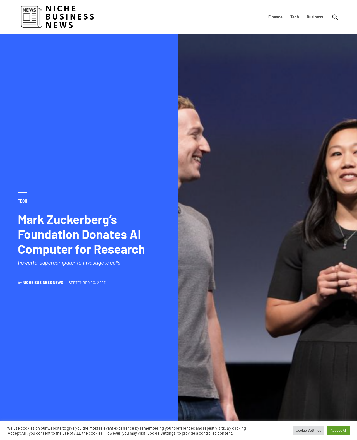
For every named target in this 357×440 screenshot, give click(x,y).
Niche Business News (43, 282)
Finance (275, 17)
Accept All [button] (339, 430)
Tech (294, 17)
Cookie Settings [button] (308, 430)
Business (315, 17)
